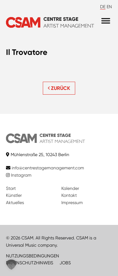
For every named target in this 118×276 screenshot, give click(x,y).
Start (11, 188)
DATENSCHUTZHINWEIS (29, 262)
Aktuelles (15, 202)
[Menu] (105, 21)
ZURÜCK (59, 88)
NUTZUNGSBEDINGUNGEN (32, 255)
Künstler (14, 195)
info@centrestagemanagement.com (48, 167)
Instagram (18, 175)
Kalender (70, 188)
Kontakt (69, 195)
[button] (11, 264)
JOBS (65, 262)
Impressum (72, 202)
